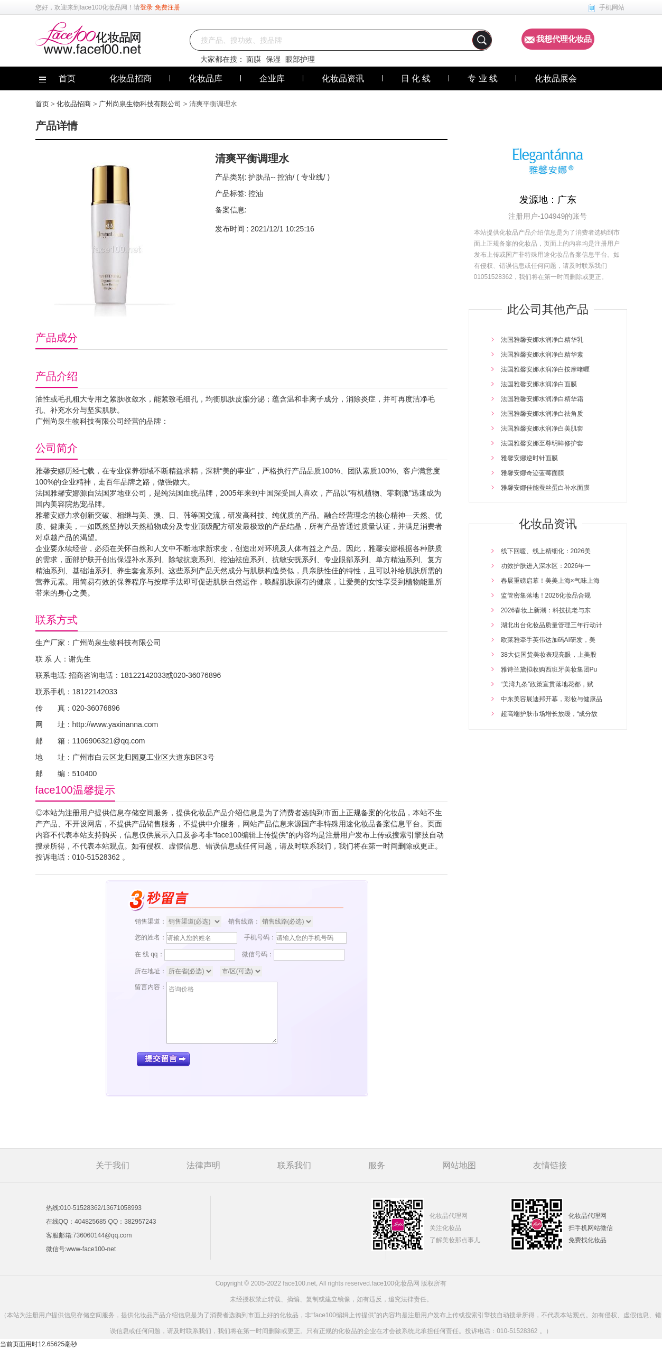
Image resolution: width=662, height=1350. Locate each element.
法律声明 (203, 1165)
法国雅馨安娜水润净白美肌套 (542, 428)
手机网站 (611, 7)
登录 (146, 7)
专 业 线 (483, 78)
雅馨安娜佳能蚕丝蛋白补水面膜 (545, 487)
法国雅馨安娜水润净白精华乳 (542, 339)
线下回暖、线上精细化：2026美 (546, 551)
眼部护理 (300, 59)
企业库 (272, 78)
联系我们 (294, 1165)
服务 (376, 1165)
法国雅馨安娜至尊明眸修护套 (542, 443)
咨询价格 (221, 1013)
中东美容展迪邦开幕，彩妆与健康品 (551, 699)
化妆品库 (205, 78)
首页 (42, 104)
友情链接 (550, 1165)
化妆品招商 (130, 78)
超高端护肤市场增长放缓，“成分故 (549, 714)
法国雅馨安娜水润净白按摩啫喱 (545, 369)
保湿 (273, 59)
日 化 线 (416, 78)
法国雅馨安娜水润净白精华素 (542, 354)
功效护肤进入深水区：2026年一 (546, 566)
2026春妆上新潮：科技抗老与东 (546, 610)
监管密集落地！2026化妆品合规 (546, 595)
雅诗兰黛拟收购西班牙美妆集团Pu (549, 669)
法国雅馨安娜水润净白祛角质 (542, 413)
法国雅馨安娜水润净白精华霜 (542, 399)
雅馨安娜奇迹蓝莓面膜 (532, 473)
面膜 (253, 59)
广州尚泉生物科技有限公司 (140, 104)
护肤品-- (261, 177)
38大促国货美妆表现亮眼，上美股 (548, 654)
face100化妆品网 (104, 7)
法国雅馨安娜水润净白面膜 (539, 384)
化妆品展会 (556, 78)
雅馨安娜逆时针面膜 (529, 458)
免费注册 (167, 7)
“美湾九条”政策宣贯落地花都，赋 (547, 684)
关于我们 (112, 1165)
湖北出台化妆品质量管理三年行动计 (551, 625)
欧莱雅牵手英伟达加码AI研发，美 (548, 640)
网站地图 (459, 1165)
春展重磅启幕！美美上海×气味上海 (550, 580)
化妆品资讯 (343, 78)
